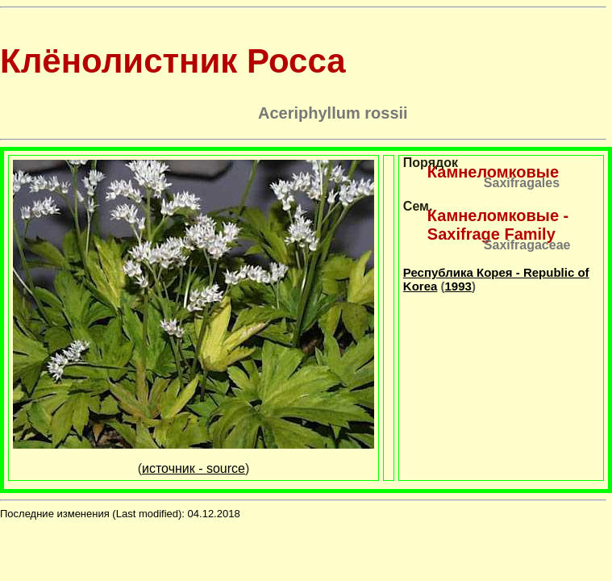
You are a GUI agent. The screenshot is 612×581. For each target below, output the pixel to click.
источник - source (193, 468)
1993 (458, 286)
